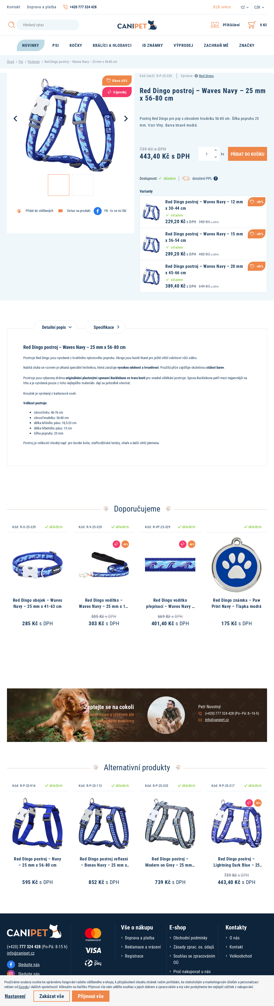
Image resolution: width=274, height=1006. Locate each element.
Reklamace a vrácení (143, 947)
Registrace (134, 956)
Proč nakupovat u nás (192, 971)
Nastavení (15, 996)
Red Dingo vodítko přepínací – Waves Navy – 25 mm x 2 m (170, 606)
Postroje (34, 61)
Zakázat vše (51, 996)
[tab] (55, 324)
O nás (234, 937)
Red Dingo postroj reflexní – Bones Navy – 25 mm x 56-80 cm (104, 865)
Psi (21, 61)
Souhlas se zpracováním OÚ (194, 959)
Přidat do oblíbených (39, 210)
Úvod (10, 61)
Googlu (24, 986)
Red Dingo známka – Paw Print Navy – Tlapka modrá (237, 603)
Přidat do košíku (247, 154)
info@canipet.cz (217, 719)
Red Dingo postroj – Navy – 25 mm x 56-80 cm (37, 861)
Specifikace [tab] (105, 327)
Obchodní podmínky (190, 937)
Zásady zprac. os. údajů (193, 947)
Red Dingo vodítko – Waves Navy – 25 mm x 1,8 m (104, 606)
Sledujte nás (29, 964)
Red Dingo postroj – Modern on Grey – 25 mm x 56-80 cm (170, 865)
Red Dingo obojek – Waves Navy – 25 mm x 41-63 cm (37, 603)
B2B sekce (222, 6)
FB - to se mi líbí (115, 210)
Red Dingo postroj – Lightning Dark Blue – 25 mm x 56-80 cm (237, 865)
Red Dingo (206, 75)
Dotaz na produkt (78, 210)
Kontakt (13, 6)
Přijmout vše (91, 996)
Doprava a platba (41, 6)
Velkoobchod (241, 956)
